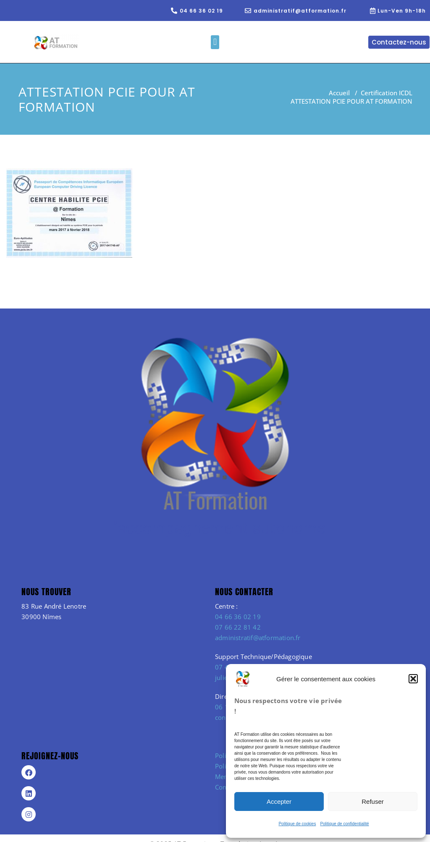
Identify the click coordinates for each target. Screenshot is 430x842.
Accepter (279, 801)
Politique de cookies (297, 823)
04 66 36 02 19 (238, 616)
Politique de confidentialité (344, 823)
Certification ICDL (386, 93)
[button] (413, 679)
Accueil (339, 93)
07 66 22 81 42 (238, 627)
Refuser (373, 801)
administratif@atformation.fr (258, 637)
